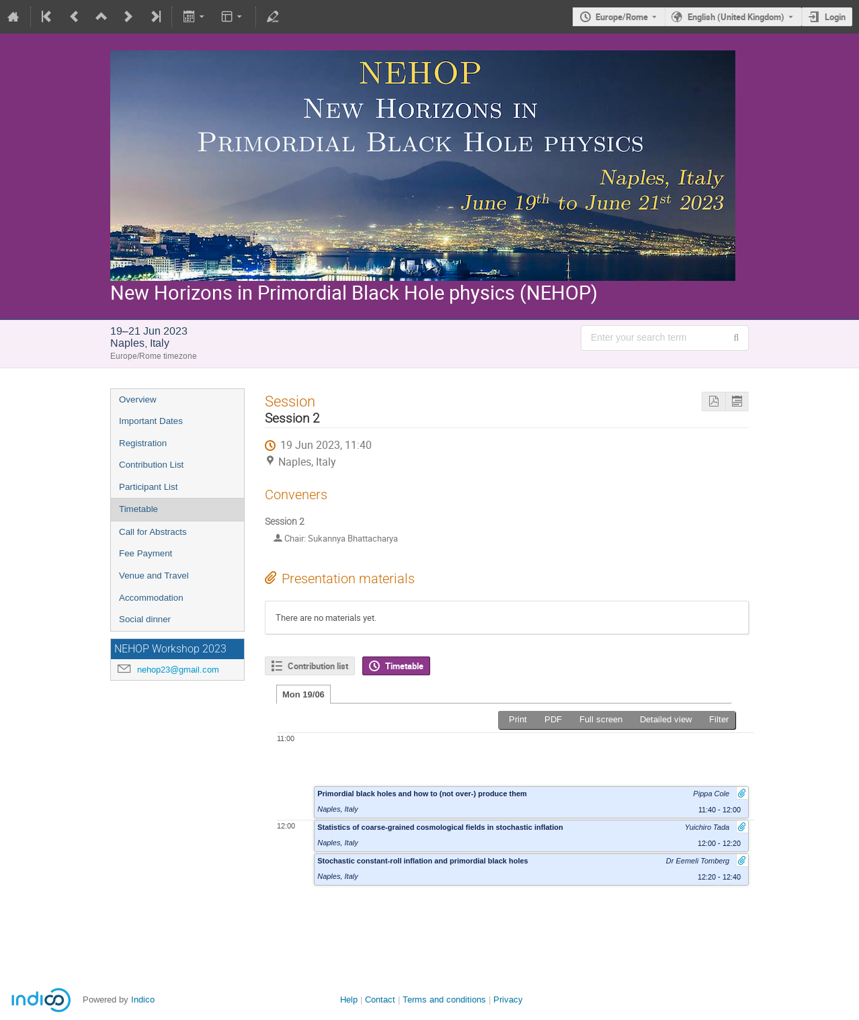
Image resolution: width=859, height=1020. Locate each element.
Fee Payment (145, 553)
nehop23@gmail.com (178, 669)
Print (518, 719)
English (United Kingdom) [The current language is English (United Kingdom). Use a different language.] (736, 17)
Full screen (600, 719)
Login (835, 17)
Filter (719, 719)
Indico (143, 999)
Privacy (508, 999)
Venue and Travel (154, 575)
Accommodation (151, 598)
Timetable (138, 509)
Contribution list (318, 666)
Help (349, 999)
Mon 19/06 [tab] (303, 694)
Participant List (148, 487)
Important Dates (151, 421)
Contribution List (151, 465)
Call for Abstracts (153, 532)
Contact (380, 999)
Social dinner (145, 619)
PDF (553, 719)
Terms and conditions (444, 999)
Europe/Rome (622, 17)
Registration (143, 443)
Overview (138, 399)
